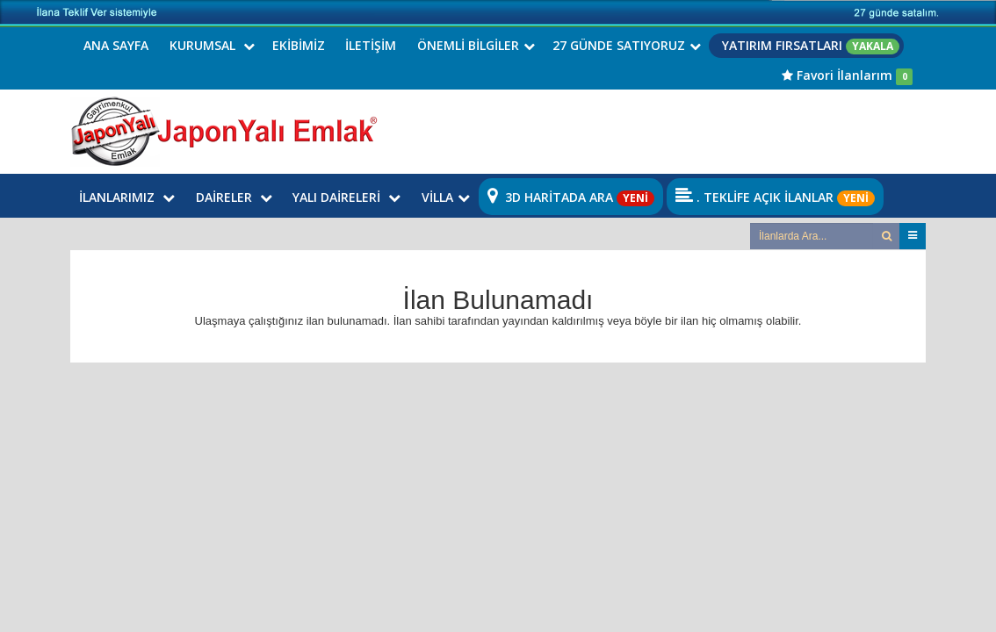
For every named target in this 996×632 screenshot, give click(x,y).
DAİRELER (234, 197)
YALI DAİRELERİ (346, 197)
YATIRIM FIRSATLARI (810, 45)
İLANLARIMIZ (127, 197)
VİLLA (446, 197)
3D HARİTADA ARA (570, 196)
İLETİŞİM (370, 45)
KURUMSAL (212, 45)
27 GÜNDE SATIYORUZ (626, 45)
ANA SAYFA (115, 45)
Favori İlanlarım (847, 75)
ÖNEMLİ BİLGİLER (476, 45)
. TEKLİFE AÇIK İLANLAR (775, 196)
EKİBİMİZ (298, 45)
